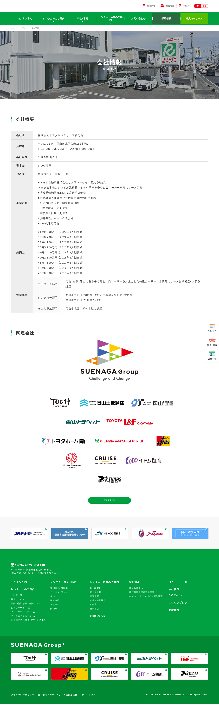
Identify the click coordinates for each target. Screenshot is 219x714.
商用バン (55, 618)
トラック (55, 614)
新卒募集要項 (136, 598)
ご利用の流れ (18, 605)
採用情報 (166, 21)
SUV (52, 606)
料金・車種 (82, 21)
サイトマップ (88, 704)
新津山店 (94, 618)
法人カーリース (194, 21)
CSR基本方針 (109, 508)
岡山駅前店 (95, 598)
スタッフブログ (178, 612)
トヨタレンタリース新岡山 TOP (23, 30)
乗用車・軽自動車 (59, 598)
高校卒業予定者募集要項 (142, 602)
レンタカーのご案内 (54, 21)
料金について (18, 609)
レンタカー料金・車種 (63, 592)
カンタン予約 (25, 21)
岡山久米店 (95, 602)
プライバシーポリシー (22, 704)
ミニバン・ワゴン (59, 602)
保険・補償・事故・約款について (27, 613)
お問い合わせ (138, 21)
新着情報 (174, 619)
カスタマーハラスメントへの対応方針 (58, 704)
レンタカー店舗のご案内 (111, 21)
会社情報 (174, 599)
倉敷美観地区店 (98, 610)
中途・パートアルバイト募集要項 (146, 606)
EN (204, 7)
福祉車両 (55, 610)
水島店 (93, 614)
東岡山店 (94, 606)
